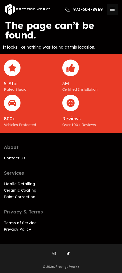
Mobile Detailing (19, 183)
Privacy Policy (17, 229)
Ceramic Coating (20, 190)
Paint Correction (19, 196)
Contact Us (14, 157)
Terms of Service (20, 222)
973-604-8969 (84, 9)
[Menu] (112, 9)
